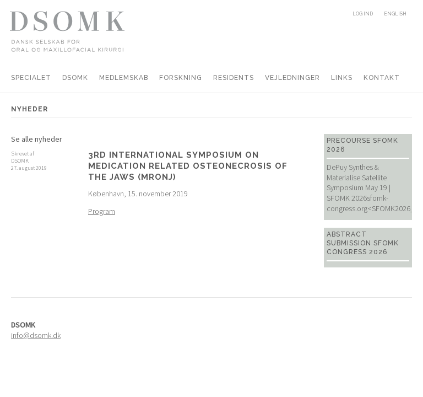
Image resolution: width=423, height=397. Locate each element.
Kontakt (382, 78)
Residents (233, 78)
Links (341, 78)
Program (101, 211)
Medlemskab (123, 78)
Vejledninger (292, 78)
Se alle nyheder (36, 139)
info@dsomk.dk (36, 335)
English (395, 14)
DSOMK (75, 78)
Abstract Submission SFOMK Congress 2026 (363, 243)
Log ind (362, 14)
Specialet (31, 78)
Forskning (180, 78)
